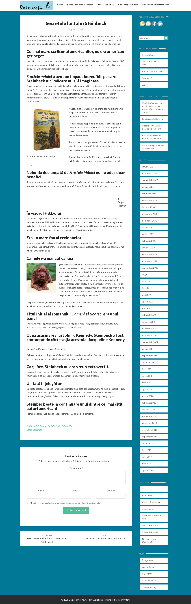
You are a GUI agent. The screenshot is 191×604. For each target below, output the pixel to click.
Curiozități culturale (128, 4)
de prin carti (53, 426)
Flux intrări (147, 573)
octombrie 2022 (149, 261)
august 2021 (148, 349)
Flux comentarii (149, 580)
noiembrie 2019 (149, 423)
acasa (60, 4)
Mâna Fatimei (148, 54)
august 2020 (148, 362)
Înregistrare (147, 560)
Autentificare (148, 567)
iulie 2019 (146, 450)
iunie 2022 (147, 288)
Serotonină (147, 78)
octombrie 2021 (149, 335)
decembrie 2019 (149, 416)
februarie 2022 (149, 315)
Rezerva (159, 119)
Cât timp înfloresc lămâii (153, 71)
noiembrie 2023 (149, 220)
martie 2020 (147, 396)
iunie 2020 (147, 376)
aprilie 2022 (147, 301)
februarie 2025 (149, 193)
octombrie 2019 (149, 430)
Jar (143, 84)
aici (113, 396)
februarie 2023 (149, 241)
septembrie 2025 (150, 180)
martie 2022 (147, 308)
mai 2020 (146, 382)
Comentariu (76, 468)
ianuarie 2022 (148, 322)
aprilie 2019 (147, 470)
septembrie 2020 (150, 355)
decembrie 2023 (149, 214)
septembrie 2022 (150, 267)
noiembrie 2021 (149, 328)
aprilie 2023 (147, 234)
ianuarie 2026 (148, 166)
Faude (145, 103)
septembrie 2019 (150, 436)
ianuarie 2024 (148, 207)
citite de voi (147, 495)
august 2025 (148, 187)
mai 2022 (146, 295)
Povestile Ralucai (105, 4)
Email (76, 490)
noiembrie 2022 (149, 254)
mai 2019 (146, 463)
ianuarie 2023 (148, 247)
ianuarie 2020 (148, 409)
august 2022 (148, 274)
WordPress (98, 599)
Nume (41, 490)
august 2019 (148, 443)
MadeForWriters (122, 599)
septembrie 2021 (150, 342)
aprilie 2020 (147, 389)
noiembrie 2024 (149, 200)
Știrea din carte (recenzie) (80, 4)
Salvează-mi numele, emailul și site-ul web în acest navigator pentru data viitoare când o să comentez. (65, 503)
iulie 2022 (146, 281)
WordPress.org (149, 587)
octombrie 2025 (149, 173)
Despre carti (148, 125)
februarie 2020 (149, 402)
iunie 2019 (147, 456)
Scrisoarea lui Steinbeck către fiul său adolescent (47, 538)
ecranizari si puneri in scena (155, 4)
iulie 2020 (146, 369)
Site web (111, 490)
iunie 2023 (147, 227)
